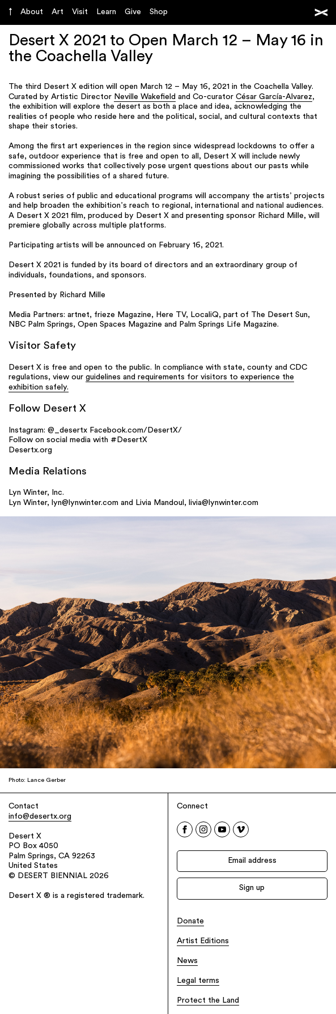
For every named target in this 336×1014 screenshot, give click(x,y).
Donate (190, 921)
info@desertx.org (39, 816)
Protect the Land (208, 1000)
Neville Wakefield (145, 97)
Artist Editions (203, 941)
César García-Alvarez (274, 97)
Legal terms (198, 981)
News (187, 961)
